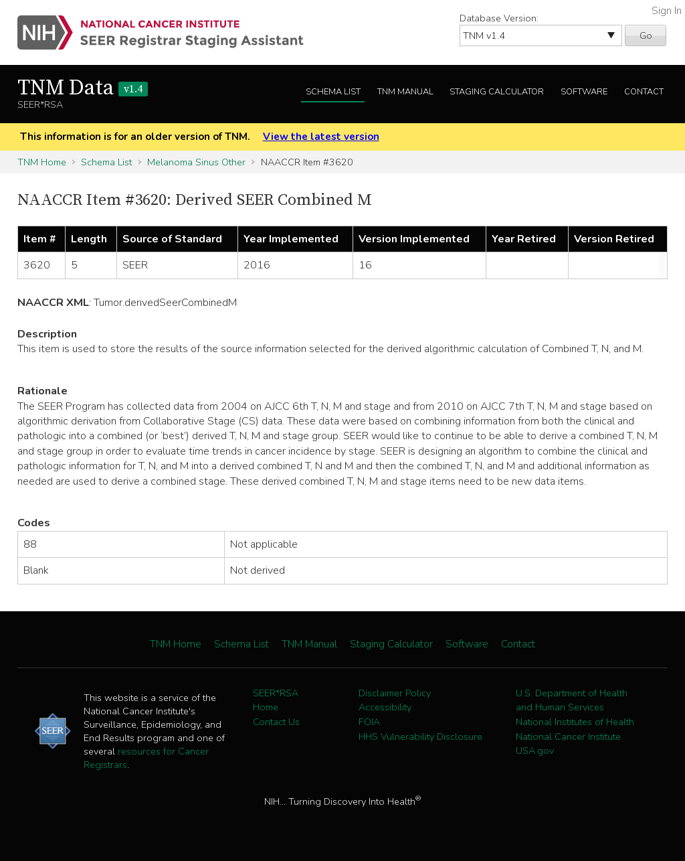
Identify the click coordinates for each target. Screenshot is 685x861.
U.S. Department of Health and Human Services (571, 700)
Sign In (667, 10)
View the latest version (321, 136)
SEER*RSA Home (275, 700)
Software (584, 92)
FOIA (369, 721)
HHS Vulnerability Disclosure (420, 736)
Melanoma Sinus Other (196, 162)
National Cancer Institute (568, 736)
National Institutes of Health (575, 721)
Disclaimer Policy (395, 693)
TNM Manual (405, 92)
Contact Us (276, 721)
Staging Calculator (497, 92)
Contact (644, 92)
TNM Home (41, 162)
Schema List (333, 92)
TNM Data (82, 88)
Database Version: (499, 18)
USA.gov (535, 750)
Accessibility (385, 707)
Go (646, 35)
